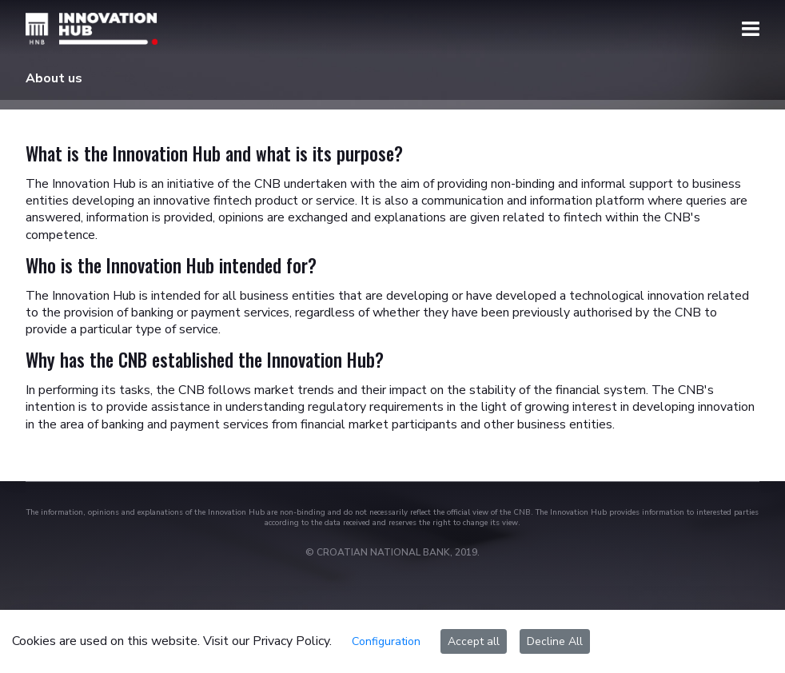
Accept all (474, 641)
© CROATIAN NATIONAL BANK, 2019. (392, 552)
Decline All (555, 641)
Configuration (386, 641)
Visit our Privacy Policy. (267, 641)
